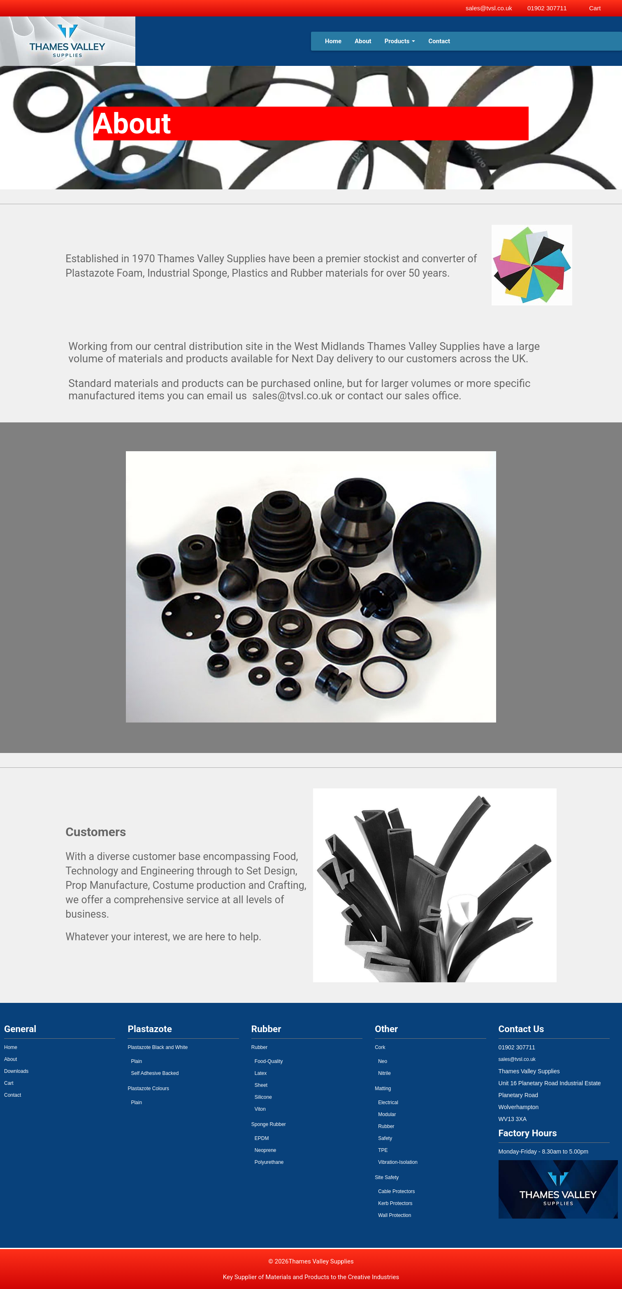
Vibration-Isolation (398, 1162)
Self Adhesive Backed (155, 1073)
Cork (380, 1047)
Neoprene (265, 1150)
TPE (383, 1150)
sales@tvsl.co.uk (489, 8)
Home (333, 41)
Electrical (388, 1102)
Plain (136, 1061)
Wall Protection (394, 1215)
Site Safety (387, 1177)
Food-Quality (269, 1061)
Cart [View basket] (595, 8)
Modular (387, 1114)
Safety (385, 1138)
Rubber (259, 1047)
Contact (439, 41)
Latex (261, 1073)
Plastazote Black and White (158, 1047)
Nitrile (384, 1073)
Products (400, 41)
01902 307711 (547, 8)
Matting (383, 1088)
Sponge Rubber (268, 1124)
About (363, 41)
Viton (260, 1109)
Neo (382, 1061)
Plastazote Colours (148, 1088)
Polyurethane (269, 1162)
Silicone (263, 1097)
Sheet (261, 1085)
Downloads (16, 1071)
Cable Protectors (396, 1191)
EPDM (262, 1138)
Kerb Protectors (395, 1203)
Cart (9, 1083)
